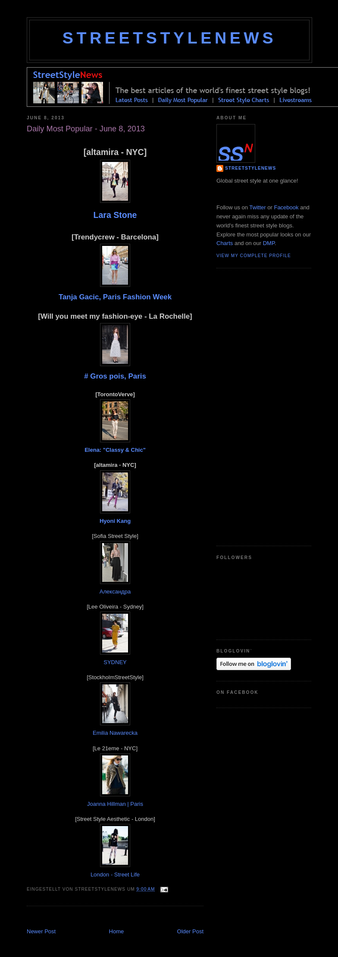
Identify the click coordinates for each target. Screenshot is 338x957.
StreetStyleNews (169, 38)
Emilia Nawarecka (115, 733)
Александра (115, 591)
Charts (224, 243)
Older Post (190, 931)
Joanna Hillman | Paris (115, 804)
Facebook (286, 207)
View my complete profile (253, 255)
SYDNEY (114, 662)
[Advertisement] (127, 918)
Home (116, 931)
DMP (269, 243)
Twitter (257, 207)
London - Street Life (115, 874)
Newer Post (41, 931)
